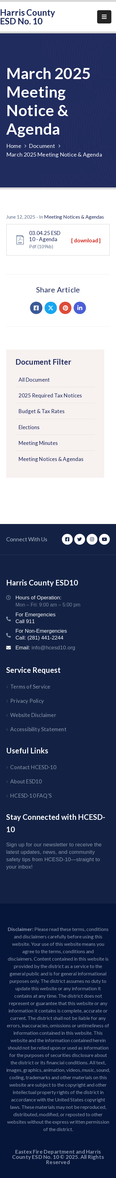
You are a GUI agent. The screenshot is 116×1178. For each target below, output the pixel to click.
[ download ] (86, 240)
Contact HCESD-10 (33, 767)
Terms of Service (30, 686)
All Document (34, 379)
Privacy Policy (27, 701)
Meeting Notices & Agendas (51, 459)
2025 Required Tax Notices (50, 395)
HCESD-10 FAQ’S (31, 795)
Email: (45, 648)
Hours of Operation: (38, 598)
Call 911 (25, 621)
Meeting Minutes (38, 443)
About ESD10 (26, 781)
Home (13, 145)
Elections (29, 427)
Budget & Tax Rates (42, 411)
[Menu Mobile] (104, 16)
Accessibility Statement (38, 729)
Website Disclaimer (33, 715)
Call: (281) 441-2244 (39, 638)
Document (42, 145)
